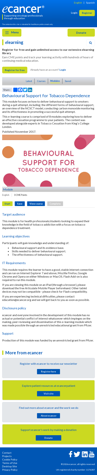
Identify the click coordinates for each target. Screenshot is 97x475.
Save (19, 203)
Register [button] (87, 12)
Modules (55, 80)
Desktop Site (9, 466)
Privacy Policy (9, 469)
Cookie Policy (9, 459)
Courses (41, 81)
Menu (12, 32)
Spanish (90, 2)
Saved (68, 81)
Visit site (49, 393)
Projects (7, 456)
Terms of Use (9, 462)
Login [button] (74, 12)
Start (7, 203)
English (78, 2)
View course (36, 203)
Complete (55, 203)
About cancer (48, 415)
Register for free (15, 70)
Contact (6, 452)
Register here (48, 371)
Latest (29, 81)
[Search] (90, 42)
